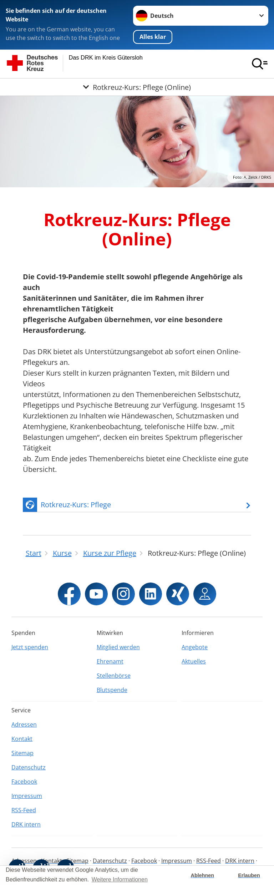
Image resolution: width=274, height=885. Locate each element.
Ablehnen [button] (202, 875)
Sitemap (22, 753)
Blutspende (112, 690)
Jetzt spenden (29, 647)
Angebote (195, 647)
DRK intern (26, 824)
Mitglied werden (118, 647)
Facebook (24, 781)
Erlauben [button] (249, 875)
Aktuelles (194, 661)
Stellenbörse (114, 676)
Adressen (24, 724)
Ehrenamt (110, 661)
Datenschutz (28, 767)
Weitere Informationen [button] (120, 879)
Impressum (26, 796)
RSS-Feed (23, 810)
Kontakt (21, 739)
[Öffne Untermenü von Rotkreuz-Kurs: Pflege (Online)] (137, 87)
